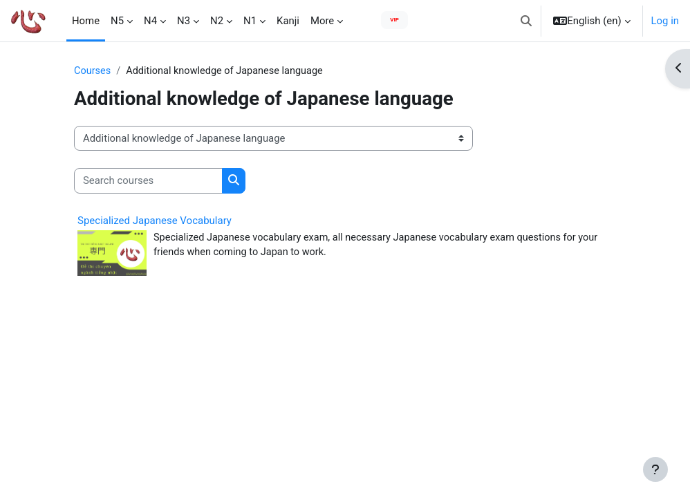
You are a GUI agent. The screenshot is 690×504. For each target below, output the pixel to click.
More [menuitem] (322, 21)
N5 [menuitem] (117, 21)
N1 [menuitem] (250, 21)
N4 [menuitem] (150, 21)
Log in (665, 21)
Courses (93, 71)
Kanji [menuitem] (288, 21)
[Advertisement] (345, 451)
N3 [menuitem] (183, 21)
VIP (394, 20)
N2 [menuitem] (216, 21)
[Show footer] (655, 469)
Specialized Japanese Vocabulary (154, 220)
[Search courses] (148, 181)
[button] (526, 20)
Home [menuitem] (86, 21)
